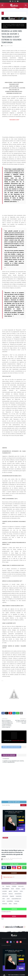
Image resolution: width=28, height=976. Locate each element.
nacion (8, 898)
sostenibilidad (10, 901)
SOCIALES (18, 888)
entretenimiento (18, 893)
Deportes (8, 886)
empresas (11, 893)
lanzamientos (18, 896)
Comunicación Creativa (17, 740)
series (3, 901)
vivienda (15, 903)
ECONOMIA (14, 886)
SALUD (12, 888)
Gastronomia (21, 886)
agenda (10, 891)
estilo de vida (5, 896)
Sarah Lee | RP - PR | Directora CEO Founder (12, 858)
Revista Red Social (8, 877)
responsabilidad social (16, 898)
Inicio (4, 24)
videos (10, 903)
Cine (3, 886)
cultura (21, 891)
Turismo (23, 888)
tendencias (4, 903)
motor (3, 898)
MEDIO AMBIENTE (5, 888)
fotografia (12, 896)
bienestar (16, 891)
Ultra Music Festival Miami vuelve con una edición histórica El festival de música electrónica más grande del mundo (12, 853)
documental (8, 24)
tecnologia (17, 901)
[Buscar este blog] (10, 805)
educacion (4, 893)
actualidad (4, 891)
